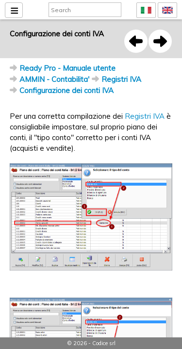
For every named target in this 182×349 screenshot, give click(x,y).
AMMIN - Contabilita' (54, 79)
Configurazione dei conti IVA (66, 90)
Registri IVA (121, 79)
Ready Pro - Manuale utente (67, 68)
